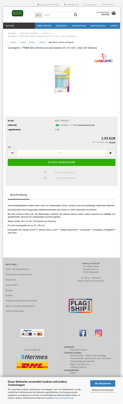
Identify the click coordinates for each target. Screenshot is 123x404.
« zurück (22, 42)
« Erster (12, 42)
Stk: (9, 147)
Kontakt (8, 295)
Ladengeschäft (71, 5)
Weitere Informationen (102, 390)
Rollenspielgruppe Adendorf (82, 361)
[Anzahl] (61, 153)
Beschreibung (18, 194)
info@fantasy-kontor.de (93, 281)
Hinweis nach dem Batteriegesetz (20, 306)
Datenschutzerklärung (63, 398)
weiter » (32, 42)
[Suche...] (38, 15)
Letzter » (42, 42)
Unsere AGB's (11, 285)
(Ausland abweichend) (85, 125)
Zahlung (9, 290)
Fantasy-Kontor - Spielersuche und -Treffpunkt (90, 358)
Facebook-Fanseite (78, 350)
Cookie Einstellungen (14, 311)
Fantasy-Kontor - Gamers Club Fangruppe (88, 355)
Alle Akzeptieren (103, 383)
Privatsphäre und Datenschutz (18, 274)
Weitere (10, 26)
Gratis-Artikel (98, 26)
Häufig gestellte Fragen (48, 5)
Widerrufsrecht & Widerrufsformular (21, 301)
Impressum (10, 280)
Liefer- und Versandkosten (17, 269)
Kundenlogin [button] (90, 5)
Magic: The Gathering (79, 364)
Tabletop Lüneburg (78, 367)
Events (114, 26)
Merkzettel (107, 5)
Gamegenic (61, 26)
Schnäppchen (79, 26)
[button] (12, 153)
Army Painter (44, 26)
